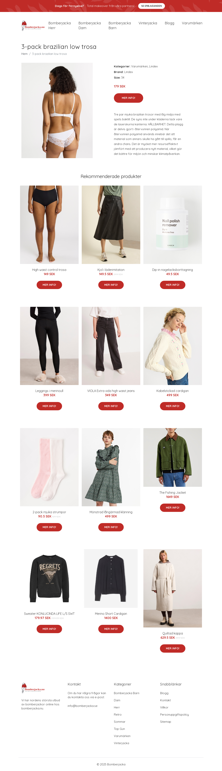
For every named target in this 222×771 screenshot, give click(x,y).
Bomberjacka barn (119, 25)
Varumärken (192, 23)
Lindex (153, 66)
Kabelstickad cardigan (172, 391)
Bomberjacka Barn (126, 693)
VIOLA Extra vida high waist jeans (111, 391)
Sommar (119, 722)
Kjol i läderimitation (111, 270)
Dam (117, 700)
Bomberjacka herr (59, 25)
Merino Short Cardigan (111, 614)
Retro (118, 714)
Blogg (169, 23)
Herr (117, 707)
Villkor (164, 707)
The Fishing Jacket (172, 492)
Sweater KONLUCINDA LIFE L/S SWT (49, 614)
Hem (24, 54)
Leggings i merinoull (49, 391)
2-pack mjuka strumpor (49, 512)
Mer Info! (128, 98)
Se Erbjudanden (151, 5)
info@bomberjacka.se (83, 706)
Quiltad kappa (172, 633)
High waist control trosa (49, 270)
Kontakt (165, 700)
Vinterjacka (148, 23)
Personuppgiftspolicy (174, 714)
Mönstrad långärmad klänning (111, 512)
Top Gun (119, 729)
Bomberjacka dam (89, 25)
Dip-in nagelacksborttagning (172, 270)
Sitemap (165, 722)
